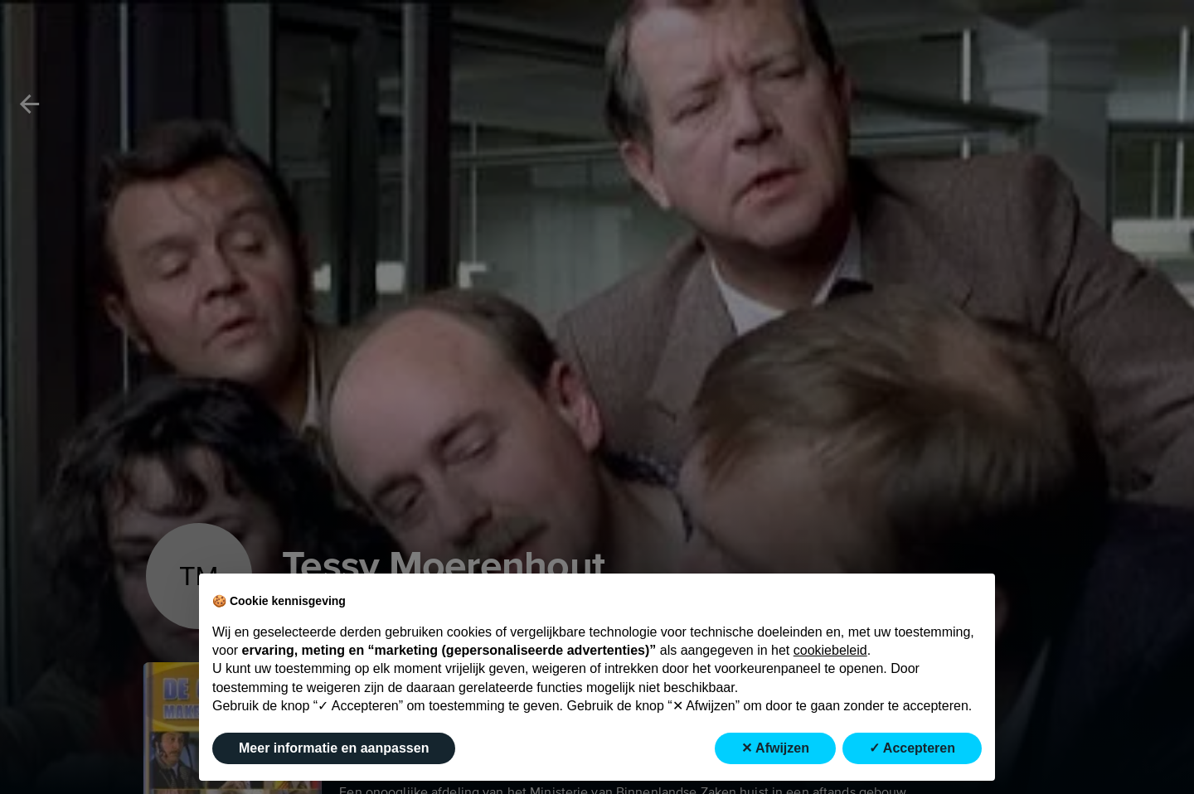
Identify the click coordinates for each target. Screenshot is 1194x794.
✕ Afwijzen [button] (775, 748)
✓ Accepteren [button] (912, 748)
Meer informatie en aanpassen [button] (334, 748)
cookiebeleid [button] (830, 650)
